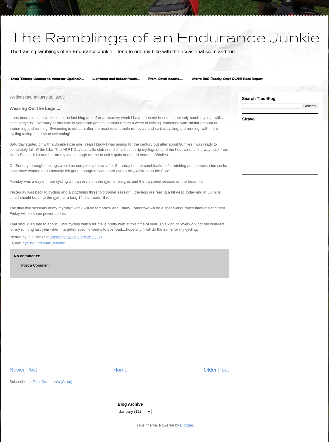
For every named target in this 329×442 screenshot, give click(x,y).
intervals (44, 243)
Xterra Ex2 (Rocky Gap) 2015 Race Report (227, 78)
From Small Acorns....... (165, 78)
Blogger (186, 425)
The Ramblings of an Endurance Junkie (165, 36)
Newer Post (23, 370)
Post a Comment (35, 265)
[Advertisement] (119, 322)
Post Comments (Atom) (52, 381)
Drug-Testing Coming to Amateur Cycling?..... (47, 78)
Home (120, 370)
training (59, 243)
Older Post (216, 370)
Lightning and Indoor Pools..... (115, 78)
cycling (29, 243)
